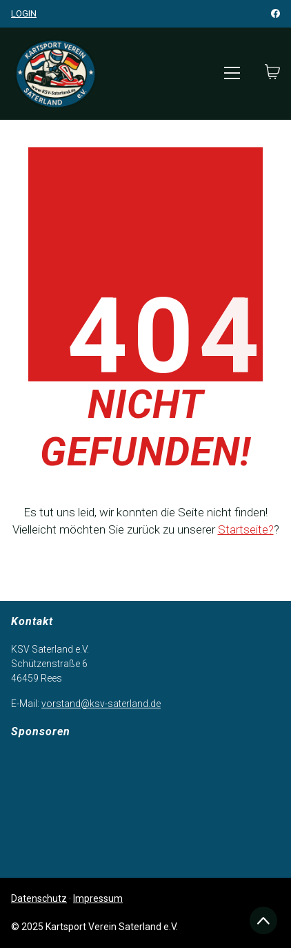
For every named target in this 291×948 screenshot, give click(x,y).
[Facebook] (275, 13)
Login (24, 13)
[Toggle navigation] (232, 73)
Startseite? (246, 529)
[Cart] (272, 73)
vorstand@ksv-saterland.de (101, 703)
